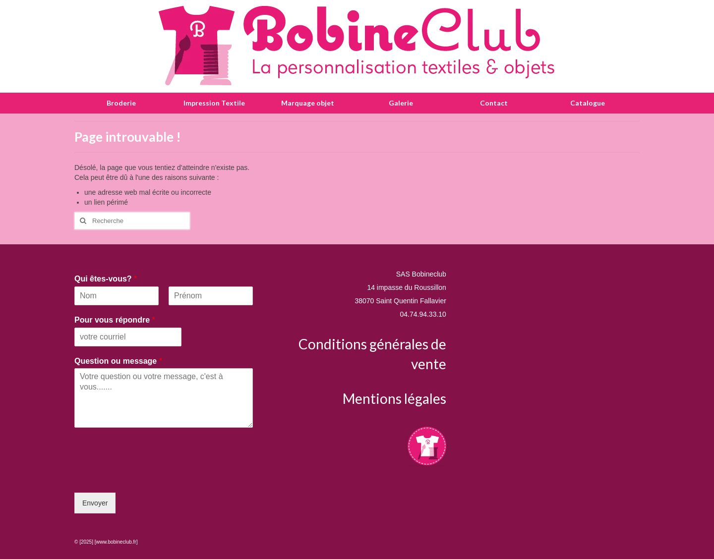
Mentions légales (394, 398)
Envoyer (95, 503)
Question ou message (118, 361)
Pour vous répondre (114, 320)
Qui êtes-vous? (105, 279)
